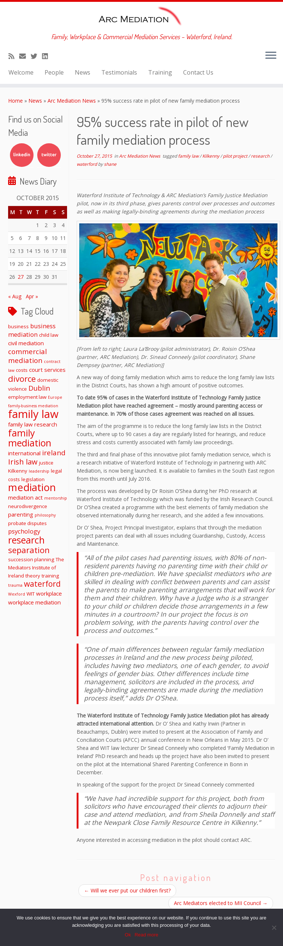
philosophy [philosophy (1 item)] (45, 515)
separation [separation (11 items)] (29, 549)
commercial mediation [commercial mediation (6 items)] (27, 356)
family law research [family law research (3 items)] (32, 424)
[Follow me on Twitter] (36, 56)
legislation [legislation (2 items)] (33, 479)
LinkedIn (22, 155)
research (260, 156)
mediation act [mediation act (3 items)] (25, 497)
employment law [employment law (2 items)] (27, 397)
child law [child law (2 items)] (48, 335)
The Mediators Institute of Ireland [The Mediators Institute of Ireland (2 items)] (36, 567)
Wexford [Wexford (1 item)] (16, 594)
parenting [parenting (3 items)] (20, 514)
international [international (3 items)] (24, 453)
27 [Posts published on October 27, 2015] (21, 276)
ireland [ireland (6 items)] (54, 452)
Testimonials (119, 72)
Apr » (32, 296)
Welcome (21, 72)
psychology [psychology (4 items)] (24, 531)
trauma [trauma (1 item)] (15, 585)
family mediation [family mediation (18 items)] (29, 437)
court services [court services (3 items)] (47, 369)
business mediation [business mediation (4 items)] (32, 330)
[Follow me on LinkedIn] (47, 56)
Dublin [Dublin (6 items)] (39, 388)
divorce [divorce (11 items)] (22, 378)
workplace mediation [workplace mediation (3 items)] (34, 602)
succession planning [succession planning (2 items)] (31, 559)
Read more (146, 935)
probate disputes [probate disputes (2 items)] (27, 523)
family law (189, 156)
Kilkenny (211, 156)
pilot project (235, 156)
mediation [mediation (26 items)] (32, 487)
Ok (128, 935)
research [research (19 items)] (26, 540)
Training (160, 72)
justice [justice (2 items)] (46, 462)
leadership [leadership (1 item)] (39, 471)
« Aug (14, 296)
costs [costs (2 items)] (22, 370)
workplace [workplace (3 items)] (49, 593)
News (82, 72)
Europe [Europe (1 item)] (55, 397)
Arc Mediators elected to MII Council (221, 902)
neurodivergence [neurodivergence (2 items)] (27, 506)
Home (15, 100)
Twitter (49, 155)
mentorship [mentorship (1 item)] (55, 498)
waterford (87, 164)
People (54, 72)
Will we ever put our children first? (127, 890)
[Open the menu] (270, 55)
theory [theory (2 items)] (32, 575)
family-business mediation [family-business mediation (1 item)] (33, 405)
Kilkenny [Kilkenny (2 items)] (17, 470)
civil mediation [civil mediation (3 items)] (26, 343)
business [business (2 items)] (18, 326)
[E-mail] (25, 56)
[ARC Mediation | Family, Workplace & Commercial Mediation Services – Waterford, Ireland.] (141, 17)
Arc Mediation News (72, 100)
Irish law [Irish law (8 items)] (23, 461)
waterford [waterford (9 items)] (42, 584)
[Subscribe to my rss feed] (13, 56)
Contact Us (198, 72)
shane (110, 164)
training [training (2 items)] (50, 575)
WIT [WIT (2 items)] (31, 593)
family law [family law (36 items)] (33, 414)
